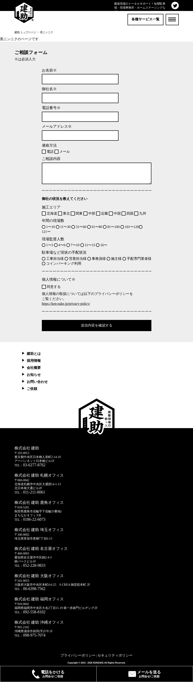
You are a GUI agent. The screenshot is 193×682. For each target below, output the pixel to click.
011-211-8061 (34, 492)
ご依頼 (32, 389)
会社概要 (34, 368)
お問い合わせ (37, 382)
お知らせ (34, 375)
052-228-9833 (34, 565)
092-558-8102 (34, 612)
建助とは (34, 353)
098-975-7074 (34, 635)
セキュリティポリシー (115, 655)
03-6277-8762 (34, 465)
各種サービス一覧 (145, 19)
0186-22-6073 (34, 519)
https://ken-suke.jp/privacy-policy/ (66, 303)
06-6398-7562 (34, 589)
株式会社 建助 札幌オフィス (39, 475)
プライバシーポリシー (78, 655)
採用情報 (34, 361)
